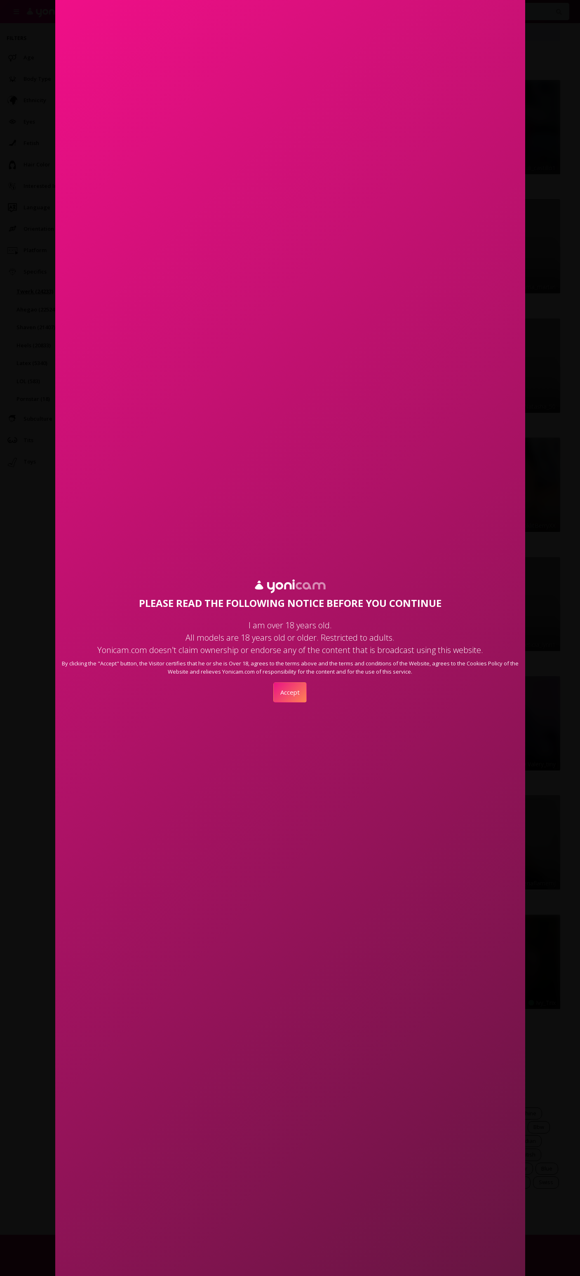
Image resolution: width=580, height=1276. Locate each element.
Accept (290, 692)
